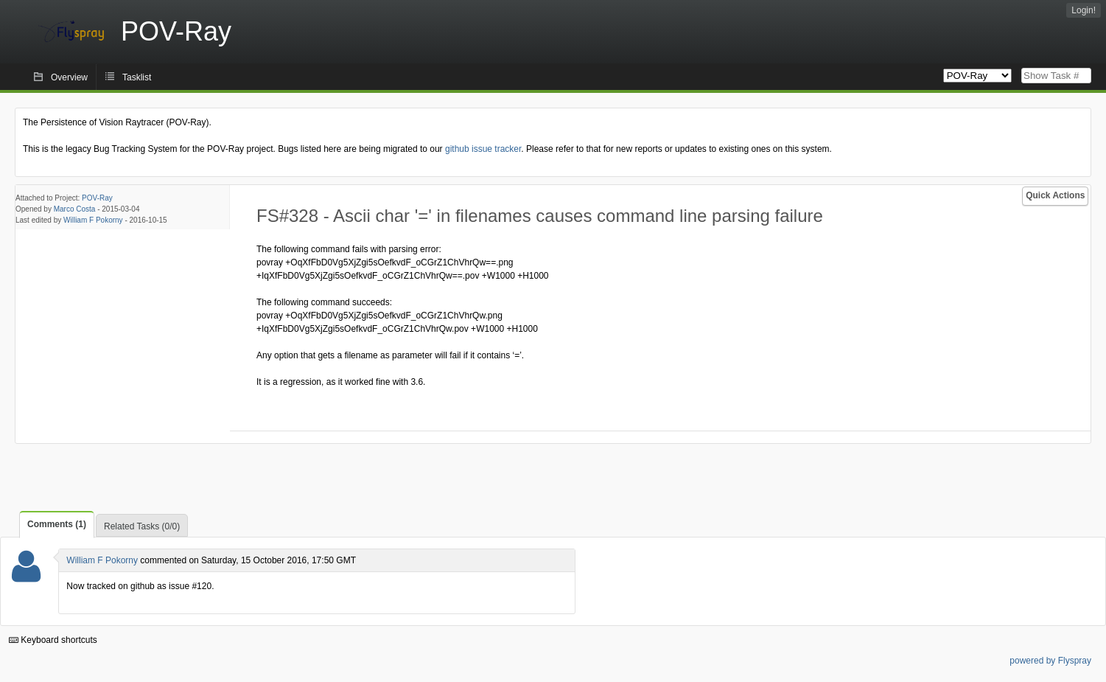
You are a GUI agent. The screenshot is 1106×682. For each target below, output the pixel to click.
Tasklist (136, 77)
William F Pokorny (93, 220)
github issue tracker (483, 149)
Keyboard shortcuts (53, 640)
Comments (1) (56, 524)
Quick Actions (1055, 195)
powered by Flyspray (1050, 660)
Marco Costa (75, 209)
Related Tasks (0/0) (142, 526)
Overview (69, 77)
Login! (1083, 10)
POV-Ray (97, 198)
